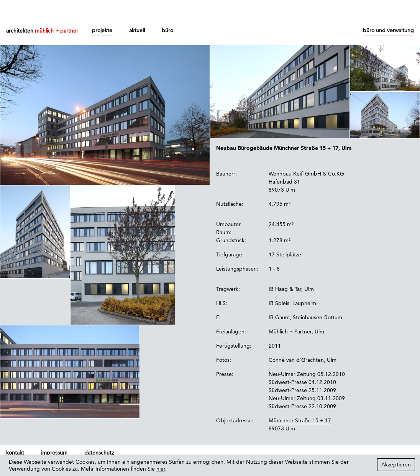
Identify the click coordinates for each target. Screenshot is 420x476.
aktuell (137, 30)
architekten (42, 30)
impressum (54, 452)
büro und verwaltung (388, 30)
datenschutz (99, 452)
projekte (102, 30)
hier (160, 468)
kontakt (15, 452)
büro (167, 30)
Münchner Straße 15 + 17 (300, 420)
